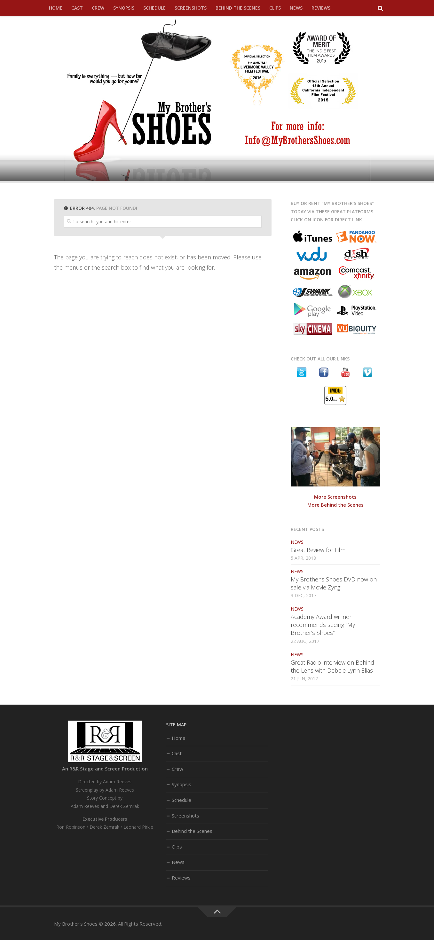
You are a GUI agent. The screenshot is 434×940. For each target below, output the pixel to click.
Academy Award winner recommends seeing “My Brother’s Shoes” (323, 624)
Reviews (321, 8)
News (296, 8)
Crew (98, 8)
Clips (275, 8)
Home (55, 8)
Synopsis (123, 8)
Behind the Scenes (238, 8)
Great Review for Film (318, 550)
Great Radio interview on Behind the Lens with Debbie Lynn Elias (332, 666)
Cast (77, 8)
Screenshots (191, 8)
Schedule (154, 8)
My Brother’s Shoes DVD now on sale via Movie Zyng (334, 583)
